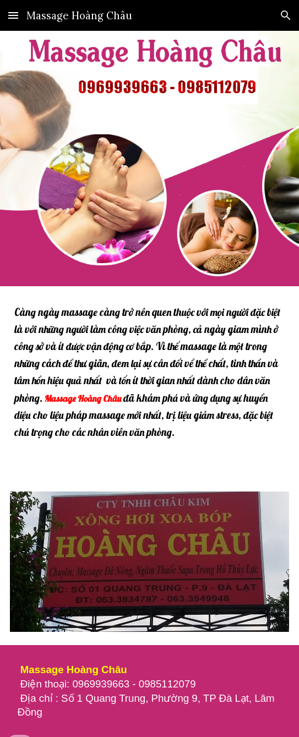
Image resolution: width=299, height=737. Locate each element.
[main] (149, 382)
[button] (13, 15)
